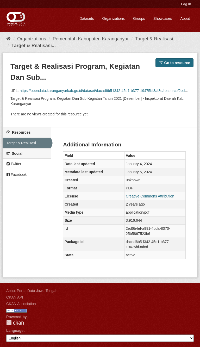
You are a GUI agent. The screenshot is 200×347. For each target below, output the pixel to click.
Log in (186, 4)
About (185, 18)
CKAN (15, 322)
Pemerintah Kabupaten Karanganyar (91, 38)
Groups (139, 18)
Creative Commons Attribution (150, 196)
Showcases (162, 18)
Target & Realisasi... (156, 38)
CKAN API (14, 297)
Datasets (86, 18)
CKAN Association (21, 304)
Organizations (113, 18)
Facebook (17, 174)
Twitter (14, 164)
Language (14, 331)
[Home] (8, 38)
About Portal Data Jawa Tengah (32, 291)
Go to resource (174, 63)
